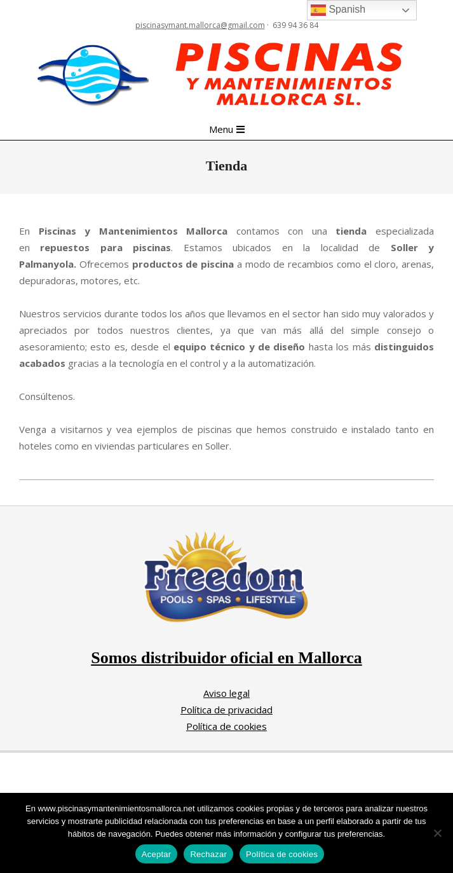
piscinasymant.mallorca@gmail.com (200, 25)
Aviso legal (226, 693)
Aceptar (157, 854)
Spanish (338, 10)
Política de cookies (226, 726)
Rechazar (208, 854)
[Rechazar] (437, 833)
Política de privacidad (226, 709)
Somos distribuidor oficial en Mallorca (226, 658)
